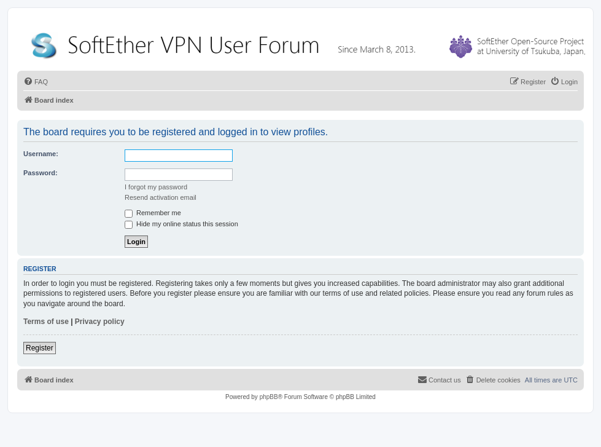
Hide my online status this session (181, 223)
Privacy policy (100, 321)
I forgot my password (156, 187)
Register (39, 348)
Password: (40, 172)
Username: (40, 153)
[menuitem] (35, 81)
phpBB (269, 397)
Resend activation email (160, 197)
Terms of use (46, 321)
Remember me (153, 212)
